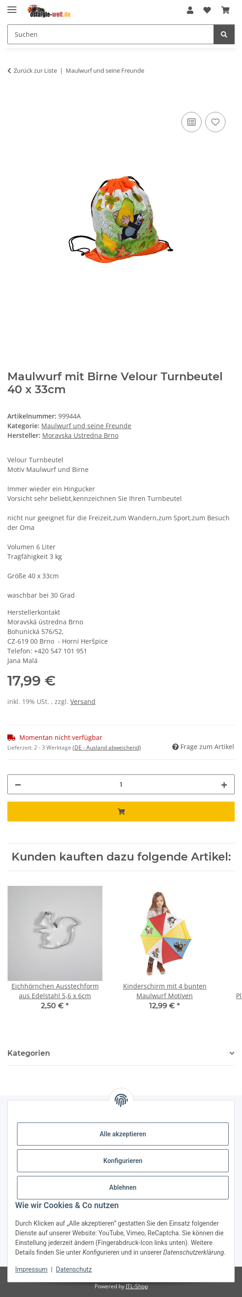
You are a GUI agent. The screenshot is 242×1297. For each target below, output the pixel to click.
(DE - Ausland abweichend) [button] (107, 747)
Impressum (31, 1269)
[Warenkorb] (225, 10)
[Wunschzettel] (207, 10)
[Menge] (121, 784)
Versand (83, 701)
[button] (190, 10)
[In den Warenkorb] (14, 99)
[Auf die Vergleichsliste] (191, 122)
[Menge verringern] (18, 784)
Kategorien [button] (28, 1053)
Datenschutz (74, 1269)
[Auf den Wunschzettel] (215, 122)
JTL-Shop (137, 1286)
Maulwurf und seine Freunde (86, 425)
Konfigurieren (122, 1160)
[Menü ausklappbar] (12, 6)
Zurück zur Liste (35, 70)
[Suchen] (110, 34)
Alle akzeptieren (123, 1134)
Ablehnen (122, 1187)
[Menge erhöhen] (224, 784)
